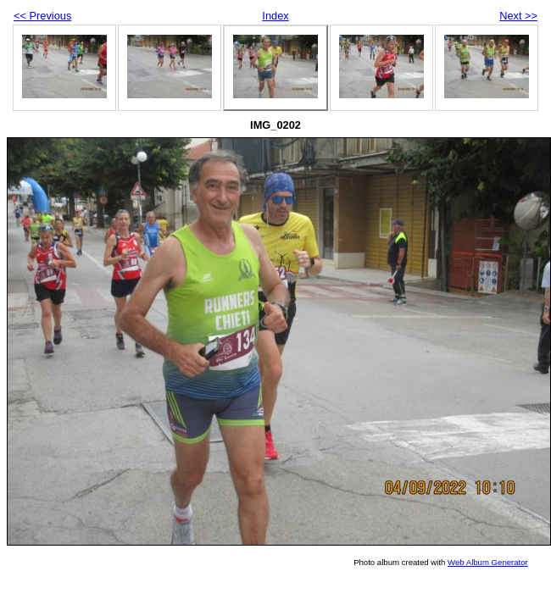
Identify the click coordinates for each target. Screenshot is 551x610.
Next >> (518, 15)
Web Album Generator (488, 562)
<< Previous (42, 15)
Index (275, 15)
